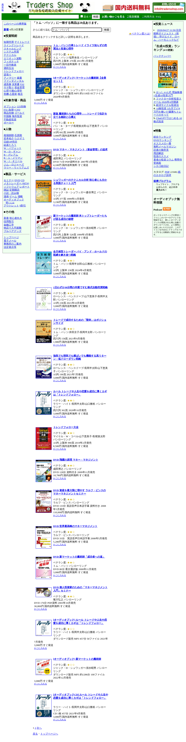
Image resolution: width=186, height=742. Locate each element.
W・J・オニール (13, 161)
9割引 (22, 205)
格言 (20, 94)
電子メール (10, 240)
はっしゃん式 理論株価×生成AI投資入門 (167, 94)
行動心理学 (15, 90)
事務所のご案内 (12, 243)
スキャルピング (12, 48)
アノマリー (10, 77)
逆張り (7, 74)
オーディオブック (14, 199)
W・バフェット (12, 148)
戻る (35, 733)
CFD (17, 109)
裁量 (19, 77)
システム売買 (11, 51)
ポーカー (9, 122)
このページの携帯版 (15, 23)
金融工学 (9, 224)
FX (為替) (9, 109)
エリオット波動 (12, 58)
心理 (6, 90)
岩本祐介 (9, 138)
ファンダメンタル (14, 80)
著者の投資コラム (163, 159)
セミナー (9, 180)
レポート (24, 186)
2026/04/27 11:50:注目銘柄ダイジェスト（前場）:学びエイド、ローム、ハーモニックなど (167, 35)
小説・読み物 (11, 193)
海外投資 (17, 116)
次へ (39, 727)
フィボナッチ (11, 61)
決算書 (15, 84)
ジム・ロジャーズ (14, 164)
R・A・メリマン (13, 157)
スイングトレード (14, 45)
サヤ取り (9, 87)
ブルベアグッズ (12, 231)
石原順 (18, 135)
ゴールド (19, 112)
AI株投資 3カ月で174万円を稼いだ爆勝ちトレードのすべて (167, 111)
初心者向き (15, 218)
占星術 (13, 94)
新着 (6, 29)
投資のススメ (161, 156)
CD (23, 180)
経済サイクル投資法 (167, 105)
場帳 (20, 196)
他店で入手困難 (12, 227)
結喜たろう (10, 145)
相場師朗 (9, 135)
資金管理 (19, 87)
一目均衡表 (10, 64)
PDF (167, 171)
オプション (10, 106)
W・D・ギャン (12, 151)
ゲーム (13, 196)
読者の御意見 (161, 149)
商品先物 (9, 112)
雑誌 (6, 189)
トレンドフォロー (14, 71)
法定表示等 (10, 247)
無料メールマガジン (164, 146)
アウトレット (11, 205)
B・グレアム (11, 154)
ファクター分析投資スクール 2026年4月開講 (167, 100)
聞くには (10, 202)
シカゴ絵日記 (161, 166)
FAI (22, 84)
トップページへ (49, 733)
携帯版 (3, 7)
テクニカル (10, 55)
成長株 (7, 84)
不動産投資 (10, 119)
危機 (6, 94)
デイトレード (22, 42)
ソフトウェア (11, 186)
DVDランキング (162, 140)
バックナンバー (162, 56)
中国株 (7, 116)
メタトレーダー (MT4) (16, 183)
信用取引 (9, 221)
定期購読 (14, 189)
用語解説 (158, 153)
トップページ (11, 237)
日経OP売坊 (10, 141)
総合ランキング (162, 136)
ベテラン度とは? (139, 33)
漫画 (6, 196)
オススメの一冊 (162, 143)
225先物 (21, 106)
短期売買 (9, 42)
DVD (17, 180)
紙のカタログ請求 (167, 173)
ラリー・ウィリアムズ (16, 167)
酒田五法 (9, 68)
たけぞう (19, 138)
